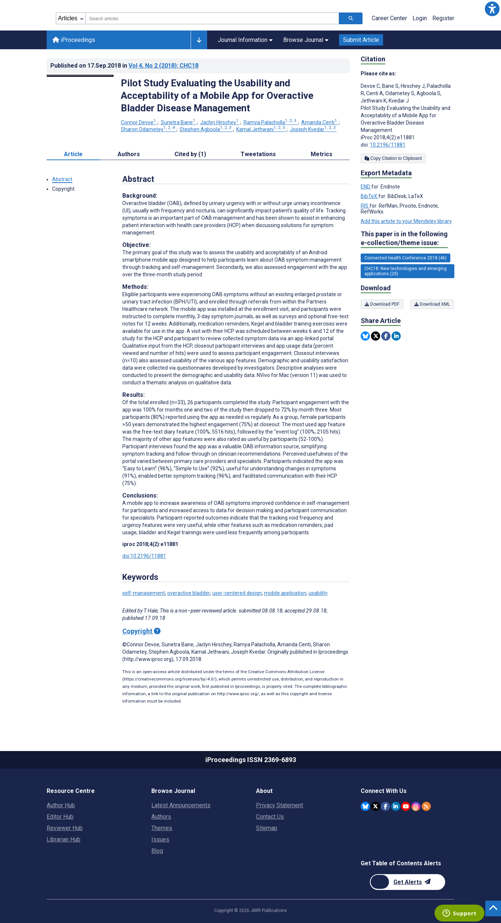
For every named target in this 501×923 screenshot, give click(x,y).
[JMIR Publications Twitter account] (375, 806)
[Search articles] (351, 18)
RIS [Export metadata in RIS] (365, 206)
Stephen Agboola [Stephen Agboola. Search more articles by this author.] (206, 129)
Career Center (389, 18)
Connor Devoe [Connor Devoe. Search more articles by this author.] (139, 122)
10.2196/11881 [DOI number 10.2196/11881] (388, 145)
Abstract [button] (62, 179)
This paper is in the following (404, 238)
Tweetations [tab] (258, 154)
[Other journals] (199, 40)
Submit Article (361, 39)
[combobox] (212, 18)
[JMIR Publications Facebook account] (385, 806)
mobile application (285, 593)
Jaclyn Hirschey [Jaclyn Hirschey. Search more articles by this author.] (220, 122)
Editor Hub (60, 816)
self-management (143, 593)
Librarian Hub (63, 839)
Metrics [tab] (321, 154)
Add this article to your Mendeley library (406, 221)
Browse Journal (305, 39)
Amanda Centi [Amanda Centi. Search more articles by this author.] (319, 122)
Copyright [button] (63, 189)
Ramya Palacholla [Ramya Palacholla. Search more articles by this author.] (271, 122)
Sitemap (266, 828)
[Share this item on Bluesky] (365, 336)
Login (419, 18)
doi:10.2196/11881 (144, 556)
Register (443, 18)
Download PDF (382, 304)
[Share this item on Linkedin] (396, 336)
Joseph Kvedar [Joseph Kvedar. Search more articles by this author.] (313, 129)
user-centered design (237, 593)
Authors (161, 816)
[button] (492, 9)
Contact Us (270, 816)
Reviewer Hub (65, 828)
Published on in (124, 65)
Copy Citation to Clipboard (393, 158)
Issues (160, 839)
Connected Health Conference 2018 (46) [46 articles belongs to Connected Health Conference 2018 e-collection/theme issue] (405, 258)
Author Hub (61, 805)
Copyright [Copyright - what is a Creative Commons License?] (141, 631)
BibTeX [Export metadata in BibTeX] (369, 196)
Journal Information (245, 39)
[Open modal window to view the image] (80, 76)
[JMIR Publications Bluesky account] (365, 806)
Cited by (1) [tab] (190, 154)
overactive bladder (188, 593)
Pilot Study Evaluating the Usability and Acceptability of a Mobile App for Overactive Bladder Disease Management (217, 96)
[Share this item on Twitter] (375, 336)
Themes (161, 828)
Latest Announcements (180, 805)
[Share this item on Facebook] (385, 336)
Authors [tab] (129, 154)
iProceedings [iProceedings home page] (74, 39)
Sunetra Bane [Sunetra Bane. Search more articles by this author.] (179, 122)
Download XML (432, 304)
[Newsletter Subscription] (407, 882)
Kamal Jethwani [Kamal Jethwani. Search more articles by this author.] (261, 129)
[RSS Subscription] (426, 806)
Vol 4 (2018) (163, 65)
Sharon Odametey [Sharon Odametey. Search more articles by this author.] (148, 129)
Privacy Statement (279, 805)
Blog (157, 850)
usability (318, 593)
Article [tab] (73, 154)
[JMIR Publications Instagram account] (416, 806)
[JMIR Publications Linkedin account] (395, 806)
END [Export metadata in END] (366, 187)
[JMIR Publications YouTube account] (405, 806)
